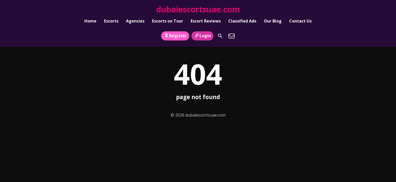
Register (175, 33)
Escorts (111, 22)
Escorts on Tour (167, 22)
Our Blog (273, 22)
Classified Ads (242, 22)
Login (202, 33)
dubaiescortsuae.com (198, 9)
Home (90, 22)
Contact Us (300, 22)
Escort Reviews (206, 22)
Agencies (135, 22)
